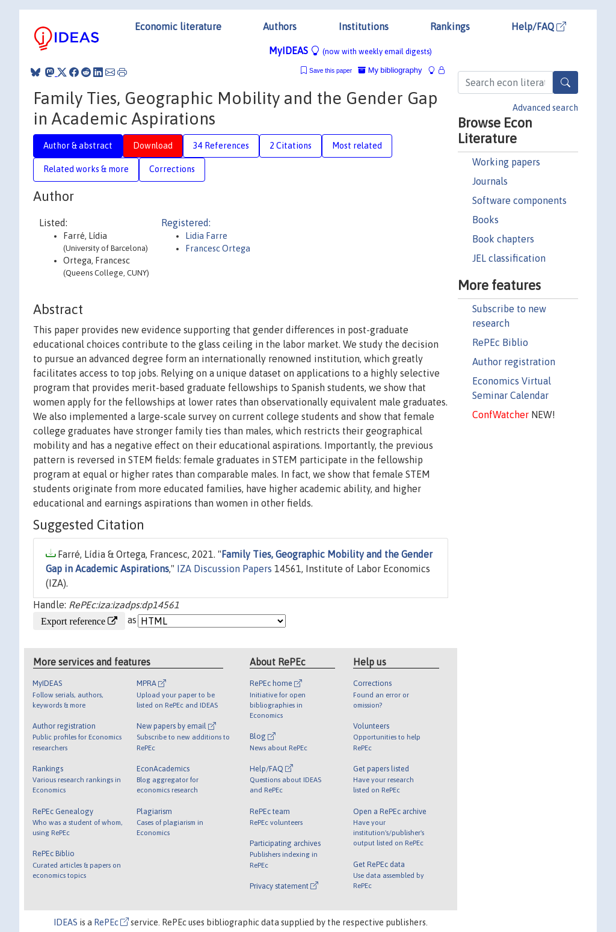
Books (485, 219)
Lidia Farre (206, 236)
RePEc (111, 922)
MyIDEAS (350, 50)
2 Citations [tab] (291, 145)
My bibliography (390, 70)
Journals (490, 181)
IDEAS (66, 922)
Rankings (450, 26)
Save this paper (330, 70)
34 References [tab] (221, 145)
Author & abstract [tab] (77, 145)
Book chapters (503, 238)
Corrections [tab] (172, 169)
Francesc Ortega (217, 248)
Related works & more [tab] (86, 169)
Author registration (513, 361)
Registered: (186, 222)
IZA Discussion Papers (224, 568)
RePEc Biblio (500, 342)
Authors (280, 26)
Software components (519, 200)
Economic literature (178, 26)
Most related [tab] (357, 145)
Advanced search (545, 108)
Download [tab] (153, 145)
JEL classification (509, 258)
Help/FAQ (538, 26)
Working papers (506, 161)
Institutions (364, 26)
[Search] (565, 82)
